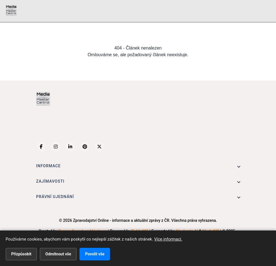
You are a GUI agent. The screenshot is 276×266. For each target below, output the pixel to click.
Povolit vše (94, 254)
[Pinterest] (85, 147)
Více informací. (168, 239)
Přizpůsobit (21, 254)
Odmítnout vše (58, 254)
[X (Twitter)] (99, 147)
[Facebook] (41, 147)
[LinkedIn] (70, 147)
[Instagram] (56, 147)
